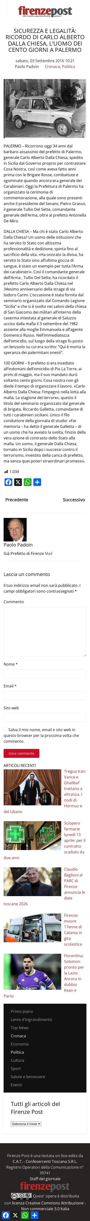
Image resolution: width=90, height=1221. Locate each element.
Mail (48, 553)
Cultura (17, 1060)
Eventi (16, 1084)
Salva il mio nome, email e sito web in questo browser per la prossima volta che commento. (41, 735)
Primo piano (22, 1011)
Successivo (74, 500)
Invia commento (21, 753)
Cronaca (52, 66)
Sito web (11, 708)
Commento (14, 601)
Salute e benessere (28, 1076)
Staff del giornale (45, 1178)
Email (10, 686)
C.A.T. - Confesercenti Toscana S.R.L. (45, 1161)
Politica (68, 66)
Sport (16, 1068)
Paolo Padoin (27, 66)
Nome (11, 664)
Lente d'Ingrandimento (31, 1019)
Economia (20, 1044)
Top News (20, 1027)
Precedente (16, 500)
